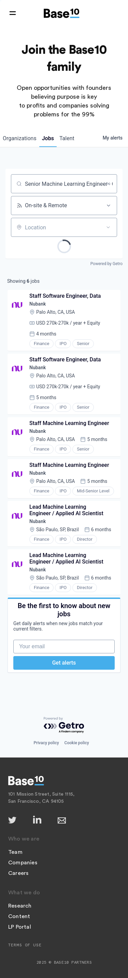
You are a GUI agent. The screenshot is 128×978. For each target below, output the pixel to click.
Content (19, 916)
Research (20, 906)
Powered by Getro (106, 263)
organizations (20, 138)
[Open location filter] (108, 227)
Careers (18, 873)
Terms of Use (25, 945)
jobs (48, 138)
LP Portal (19, 927)
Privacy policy (46, 742)
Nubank (37, 304)
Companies (22, 862)
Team (15, 852)
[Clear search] (108, 183)
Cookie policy (77, 742)
